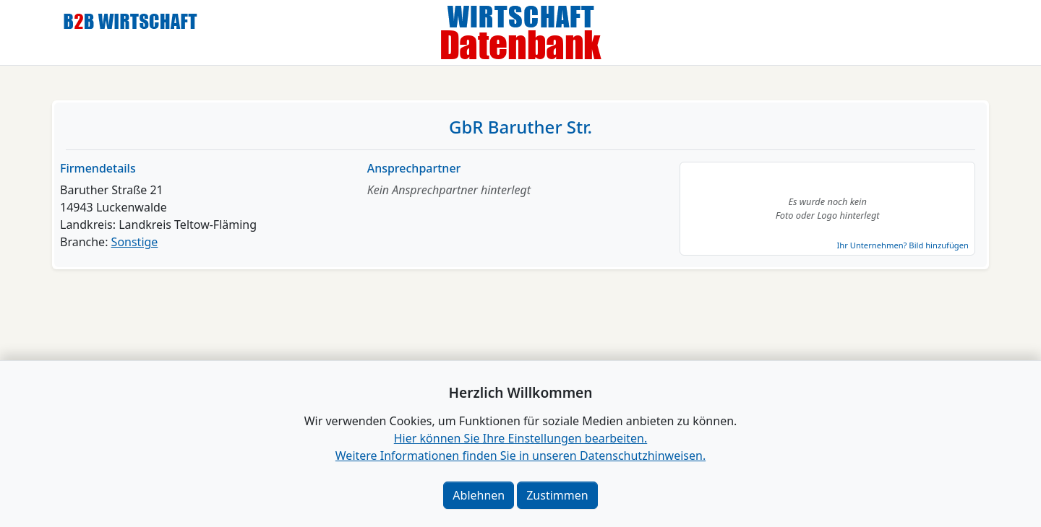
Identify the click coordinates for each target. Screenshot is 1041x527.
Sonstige (134, 242)
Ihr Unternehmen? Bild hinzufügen (902, 245)
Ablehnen (479, 495)
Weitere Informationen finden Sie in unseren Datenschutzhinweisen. (520, 455)
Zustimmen (557, 495)
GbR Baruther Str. (520, 127)
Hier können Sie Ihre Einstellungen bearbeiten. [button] (520, 438)
